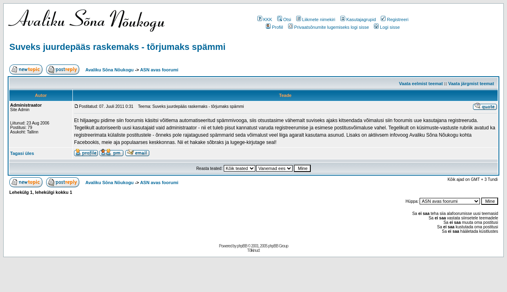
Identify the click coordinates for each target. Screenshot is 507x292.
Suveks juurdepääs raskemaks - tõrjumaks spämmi (117, 47)
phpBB (242, 246)
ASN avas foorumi (159, 69)
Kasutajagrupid (358, 19)
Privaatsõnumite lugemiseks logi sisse (328, 27)
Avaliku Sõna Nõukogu (110, 69)
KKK (264, 19)
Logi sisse (387, 27)
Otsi (284, 19)
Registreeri (394, 19)
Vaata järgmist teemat (471, 83)
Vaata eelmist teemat (421, 83)
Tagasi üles (22, 153)
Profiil (274, 27)
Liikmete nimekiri (315, 19)
